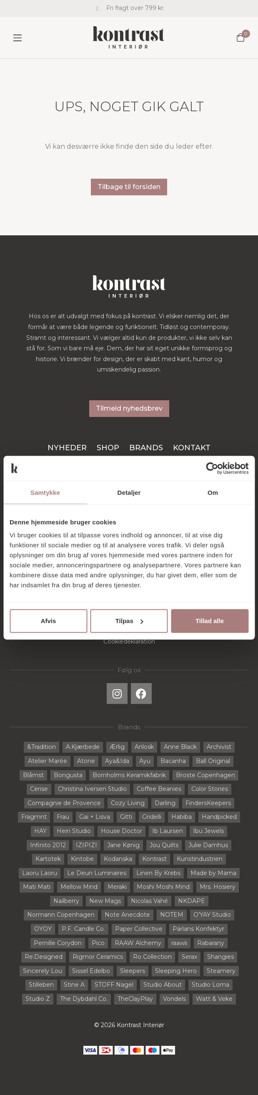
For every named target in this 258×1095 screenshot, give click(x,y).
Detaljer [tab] (129, 492)
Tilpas (129, 620)
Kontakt (191, 447)
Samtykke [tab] (45, 492)
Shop (108, 447)
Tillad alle (209, 620)
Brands (146, 447)
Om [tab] (213, 492)
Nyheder (67, 447)
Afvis (48, 620)
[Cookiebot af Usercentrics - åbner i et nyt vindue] (211, 468)
